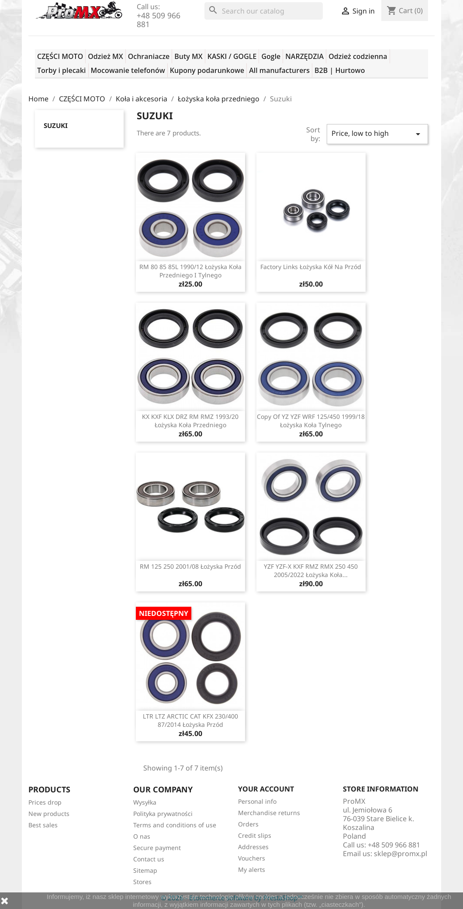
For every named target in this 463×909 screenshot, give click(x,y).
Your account (266, 789)
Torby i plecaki (61, 70)
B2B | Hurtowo (339, 70)
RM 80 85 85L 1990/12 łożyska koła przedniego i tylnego (190, 271)
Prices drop (45, 802)
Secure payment (157, 847)
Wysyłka (144, 802)
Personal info (257, 801)
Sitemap (145, 870)
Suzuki (56, 125)
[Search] (263, 11)
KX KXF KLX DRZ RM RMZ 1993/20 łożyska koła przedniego (190, 420)
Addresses (253, 847)
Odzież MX (105, 56)
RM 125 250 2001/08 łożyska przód (190, 566)
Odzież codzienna (357, 56)
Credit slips (254, 835)
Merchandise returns (269, 813)
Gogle (270, 56)
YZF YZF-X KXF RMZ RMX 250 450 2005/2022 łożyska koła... (311, 570)
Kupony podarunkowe (207, 70)
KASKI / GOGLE (232, 56)
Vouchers (251, 858)
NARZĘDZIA (304, 56)
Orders (248, 824)
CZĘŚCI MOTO (60, 56)
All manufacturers (279, 70)
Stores (142, 882)
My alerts (251, 869)
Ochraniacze (149, 56)
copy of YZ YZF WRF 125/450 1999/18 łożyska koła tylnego (311, 420)
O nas (141, 836)
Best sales (43, 825)
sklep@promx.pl (400, 853)
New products (48, 813)
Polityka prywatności (163, 813)
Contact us (148, 859)
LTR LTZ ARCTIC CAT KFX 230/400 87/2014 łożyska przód (190, 720)
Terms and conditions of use (174, 825)
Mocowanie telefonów (128, 70)
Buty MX (188, 56)
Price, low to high (377, 133)
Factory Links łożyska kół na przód (310, 267)
